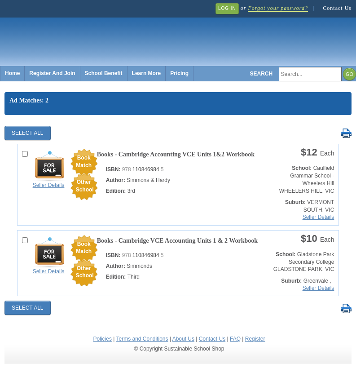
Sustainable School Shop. (139, 36)
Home (12, 73)
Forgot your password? (278, 8)
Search (261, 74)
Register (255, 339)
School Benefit (104, 73)
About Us (183, 339)
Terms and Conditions (142, 339)
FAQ (235, 339)
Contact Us (337, 8)
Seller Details (49, 185)
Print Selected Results (346, 133)
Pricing (179, 73)
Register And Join (52, 73)
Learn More (146, 73)
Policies (102, 339)
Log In (227, 8)
